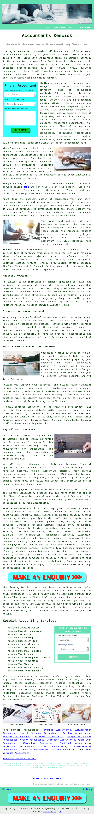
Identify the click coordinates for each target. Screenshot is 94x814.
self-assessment (81, 51)
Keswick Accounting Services (29, 621)
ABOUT (63, 28)
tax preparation (29, 535)
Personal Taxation (29, 651)
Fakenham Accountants (49, 736)
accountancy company (72, 110)
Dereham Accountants (76, 733)
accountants (10, 71)
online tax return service (48, 202)
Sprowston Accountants (34, 750)
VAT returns (63, 518)
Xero (52, 263)
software (30, 253)
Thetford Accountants (75, 743)
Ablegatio (84, 260)
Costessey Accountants (61, 740)
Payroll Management (30, 631)
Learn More (49, 812)
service (85, 206)
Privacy (87, 789)
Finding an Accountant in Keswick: (25, 51)
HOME (48, 28)
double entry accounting (73, 525)
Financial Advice (28, 644)
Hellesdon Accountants (19, 746)
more (29, 699)
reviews (41, 212)
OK (60, 812)
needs (43, 100)
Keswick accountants (15, 508)
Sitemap (6, 789)
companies (47, 237)
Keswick (73, 58)
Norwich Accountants (64, 750)
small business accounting (51, 515)
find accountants (21, 676)
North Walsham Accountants (40, 733)
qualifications (28, 155)
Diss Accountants (53, 746)
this (73, 607)
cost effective (24, 250)
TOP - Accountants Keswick (19, 758)
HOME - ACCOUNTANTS (47, 778)
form (26, 190)
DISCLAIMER (85, 28)
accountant (84, 100)
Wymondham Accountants (38, 743)
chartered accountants (55, 224)
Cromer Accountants (32, 740)
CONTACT (73, 28)
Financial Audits (28, 628)
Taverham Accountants (57, 730)
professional (75, 61)
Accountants (31, 730)
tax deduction (47, 175)
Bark (26, 187)
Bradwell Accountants (17, 736)
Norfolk (16, 730)
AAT (21, 161)
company (81, 209)
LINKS (55, 28)
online (41, 78)
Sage (71, 260)
